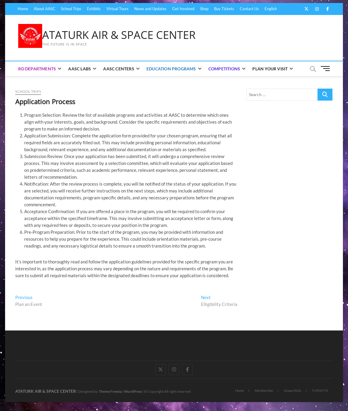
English (271, 8)
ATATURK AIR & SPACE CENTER (119, 35)
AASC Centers (118, 68)
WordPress (133, 391)
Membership (264, 390)
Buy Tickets (224, 8)
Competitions (224, 68)
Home (23, 8)
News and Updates (150, 8)
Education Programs (171, 68)
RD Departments (37, 68)
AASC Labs (79, 68)
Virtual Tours (117, 8)
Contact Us (249, 8)
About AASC (44, 8)
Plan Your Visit (270, 68)
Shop (204, 8)
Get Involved (183, 8)
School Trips (71, 8)
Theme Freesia (110, 391)
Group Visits (292, 390)
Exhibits (94, 8)
